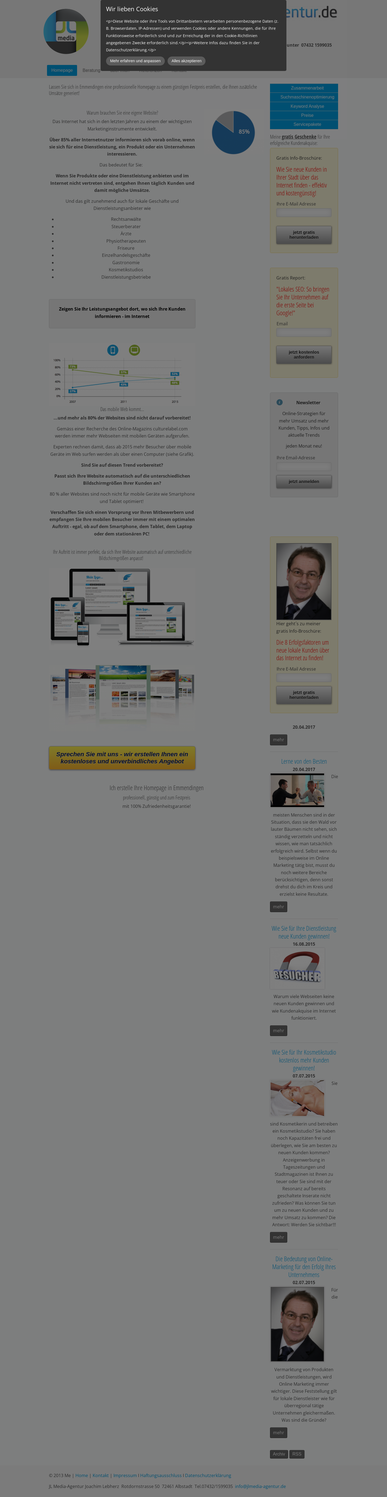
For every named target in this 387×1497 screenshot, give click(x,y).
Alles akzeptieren (187, 61)
